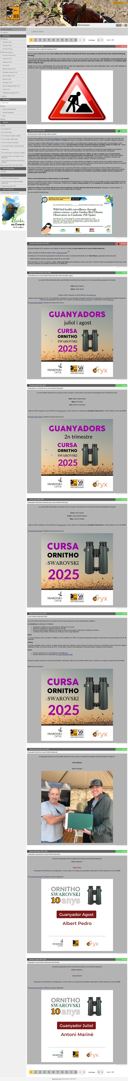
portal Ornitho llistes (35, 302)
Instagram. (110, 299)
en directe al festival (85, 299)
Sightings (4, 39)
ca (117, 25)
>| (75, 40)
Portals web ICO (118, 3)
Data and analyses (6, 52)
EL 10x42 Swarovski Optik (64, 654)
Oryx (66, 653)
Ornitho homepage (6, 29)
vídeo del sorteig (63, 253)
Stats (2, 119)
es (120, 25)
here (46, 192)
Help (2, 106)
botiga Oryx (92, 295)
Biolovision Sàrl (56, 1079)
